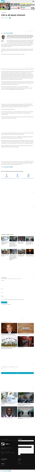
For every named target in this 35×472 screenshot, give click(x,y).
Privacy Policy (3, 465)
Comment (2, 280)
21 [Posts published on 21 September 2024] (30, 451)
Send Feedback (20, 463)
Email (2, 292)
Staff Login (19, 460)
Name (2, 288)
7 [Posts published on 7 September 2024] (30, 448)
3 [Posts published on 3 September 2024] (21, 448)
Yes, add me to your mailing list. (6, 304)
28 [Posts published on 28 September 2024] (30, 452)
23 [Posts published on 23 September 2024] (19, 452)
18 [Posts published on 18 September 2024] (23, 451)
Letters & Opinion (3, 12)
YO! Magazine (3, 460)
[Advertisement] (17, 25)
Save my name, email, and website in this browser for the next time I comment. (13, 299)
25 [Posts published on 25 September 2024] (23, 452)
